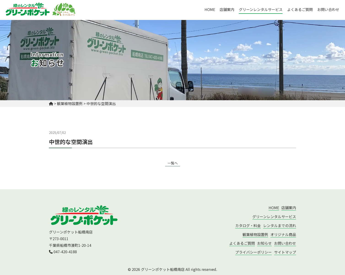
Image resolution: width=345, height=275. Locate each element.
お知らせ (264, 243)
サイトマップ (285, 252)
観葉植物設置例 (255, 234)
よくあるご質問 (300, 9)
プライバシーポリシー (253, 252)
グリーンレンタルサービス (261, 9)
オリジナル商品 (283, 234)
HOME (210, 9)
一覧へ (172, 163)
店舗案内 (227, 9)
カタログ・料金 (248, 225)
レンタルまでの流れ (279, 225)
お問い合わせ (328, 9)
